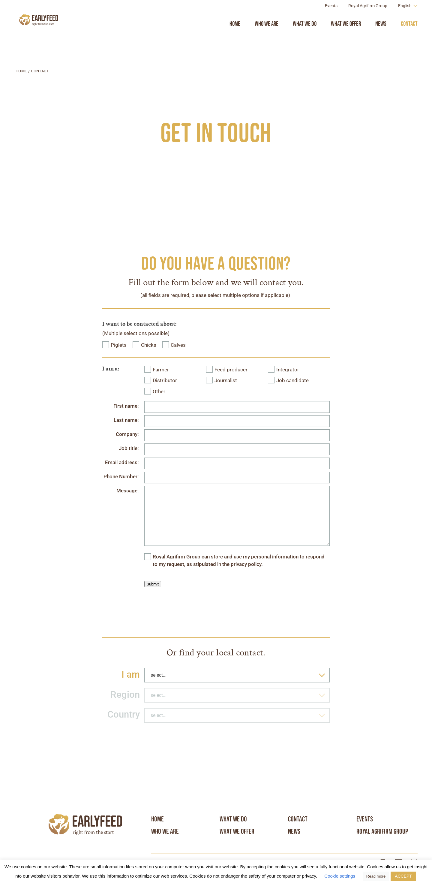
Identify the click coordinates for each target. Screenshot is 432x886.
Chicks (148, 345)
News (380, 37)
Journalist (225, 380)
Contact (409, 37)
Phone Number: (121, 476)
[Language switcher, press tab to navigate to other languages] (408, 19)
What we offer (346, 37)
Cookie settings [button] (339, 875)
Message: (127, 491)
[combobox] (237, 675)
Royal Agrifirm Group (367, 19)
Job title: (129, 448)
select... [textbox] (158, 675)
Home (235, 37)
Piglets (119, 345)
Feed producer (231, 370)
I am (131, 674)
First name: (126, 406)
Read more (376, 876)
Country (123, 714)
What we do (304, 37)
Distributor (165, 380)
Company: (127, 434)
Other (159, 392)
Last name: (126, 420)
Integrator (287, 370)
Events (331, 19)
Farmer (161, 370)
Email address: (122, 462)
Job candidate (292, 380)
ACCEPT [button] (403, 876)
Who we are (266, 37)
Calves (178, 345)
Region (125, 694)
